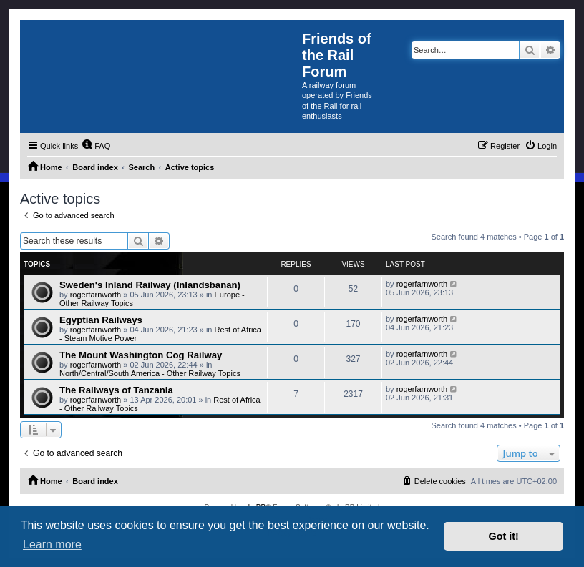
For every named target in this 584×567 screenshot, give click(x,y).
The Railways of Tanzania (116, 390)
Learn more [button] (52, 544)
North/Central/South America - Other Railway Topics (149, 373)
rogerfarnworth (96, 294)
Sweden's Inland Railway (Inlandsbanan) (149, 285)
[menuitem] (96, 145)
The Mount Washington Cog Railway (140, 355)
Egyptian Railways (100, 320)
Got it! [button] (504, 536)
